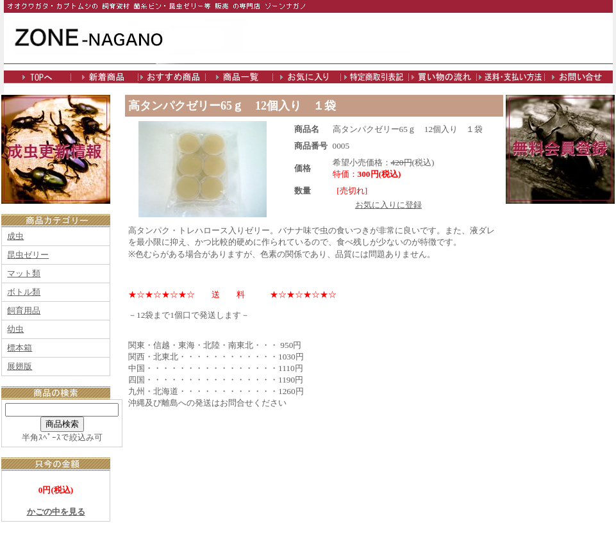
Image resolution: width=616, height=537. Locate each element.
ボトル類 (23, 292)
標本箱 (19, 347)
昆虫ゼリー (28, 255)
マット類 (23, 273)
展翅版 (19, 366)
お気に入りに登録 (388, 205)
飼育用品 (23, 310)
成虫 (15, 236)
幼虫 (15, 329)
